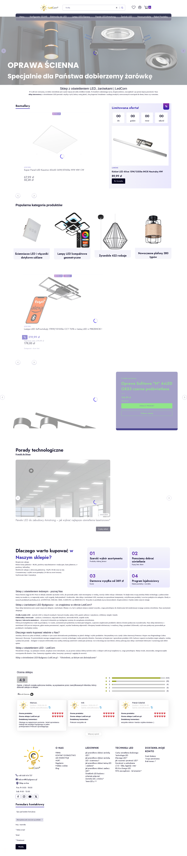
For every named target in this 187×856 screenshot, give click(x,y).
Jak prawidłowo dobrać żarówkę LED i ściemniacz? (97, 759)
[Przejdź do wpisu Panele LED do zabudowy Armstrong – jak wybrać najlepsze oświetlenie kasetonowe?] (63, 488)
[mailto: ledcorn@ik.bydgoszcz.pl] (26, 779)
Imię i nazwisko (21, 824)
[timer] (140, 118)
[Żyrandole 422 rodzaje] (113, 237)
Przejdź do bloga (23, 454)
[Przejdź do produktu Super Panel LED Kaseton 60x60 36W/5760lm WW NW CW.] (56, 139)
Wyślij (21, 846)
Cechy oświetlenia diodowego (126, 752)
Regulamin (60, 763)
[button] (122, 7)
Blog (57, 768)
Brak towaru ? (150, 761)
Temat (17, 835)
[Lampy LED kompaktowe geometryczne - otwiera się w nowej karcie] (72, 237)
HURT (58, 760)
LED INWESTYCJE (62, 758)
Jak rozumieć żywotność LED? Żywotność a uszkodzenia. (126, 761)
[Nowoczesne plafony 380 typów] (153, 237)
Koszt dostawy (150, 756)
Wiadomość (20, 840)
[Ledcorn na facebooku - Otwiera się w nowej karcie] (18, 796)
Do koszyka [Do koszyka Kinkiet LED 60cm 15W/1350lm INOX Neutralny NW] (118, 181)
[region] (140, 145)
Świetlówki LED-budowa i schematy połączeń (94, 774)
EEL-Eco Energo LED (123, 768)
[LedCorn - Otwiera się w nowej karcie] (33, 758)
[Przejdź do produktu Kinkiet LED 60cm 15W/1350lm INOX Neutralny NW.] (140, 146)
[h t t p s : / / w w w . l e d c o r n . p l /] (24, 775)
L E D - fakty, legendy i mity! (125, 765)
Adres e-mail (21, 830)
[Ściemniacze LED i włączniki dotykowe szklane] (32, 237)
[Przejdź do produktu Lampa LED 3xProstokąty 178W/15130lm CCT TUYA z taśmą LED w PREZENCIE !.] (56, 300)
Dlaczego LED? (121, 758)
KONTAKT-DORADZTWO (66, 755)
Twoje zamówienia (152, 758)
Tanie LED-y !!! (91, 781)
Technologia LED (121, 755)
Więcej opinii (93, 734)
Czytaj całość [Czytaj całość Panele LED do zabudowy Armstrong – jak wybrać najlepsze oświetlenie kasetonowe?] (103, 529)
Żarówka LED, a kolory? (94, 778)
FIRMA (58, 752)
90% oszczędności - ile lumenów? (128, 771)
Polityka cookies (62, 765)
